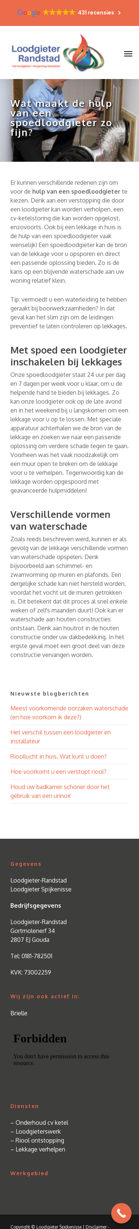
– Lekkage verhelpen (37, 1149)
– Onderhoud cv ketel (39, 1122)
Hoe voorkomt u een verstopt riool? (58, 771)
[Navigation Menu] (128, 53)
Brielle (18, 1013)
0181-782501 (36, 956)
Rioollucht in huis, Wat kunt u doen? (58, 756)
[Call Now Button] (121, 1213)
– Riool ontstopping (37, 1140)
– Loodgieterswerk (35, 1131)
